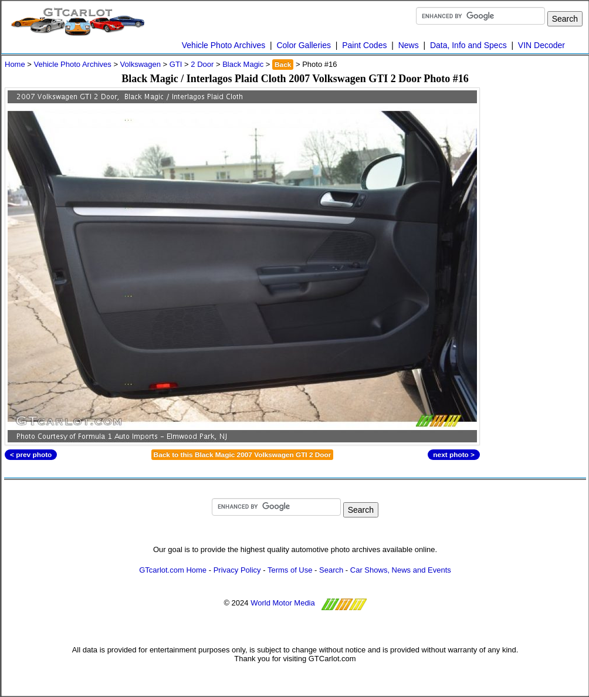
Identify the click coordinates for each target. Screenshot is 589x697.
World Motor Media (283, 602)
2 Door (202, 64)
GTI (176, 64)
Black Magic (242, 64)
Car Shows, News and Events (400, 570)
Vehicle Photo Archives (223, 45)
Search (331, 570)
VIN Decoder (541, 45)
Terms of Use (290, 570)
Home (15, 64)
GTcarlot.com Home (173, 570)
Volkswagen (140, 64)
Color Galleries (303, 45)
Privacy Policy (237, 570)
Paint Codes (364, 45)
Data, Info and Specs (468, 45)
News (408, 45)
